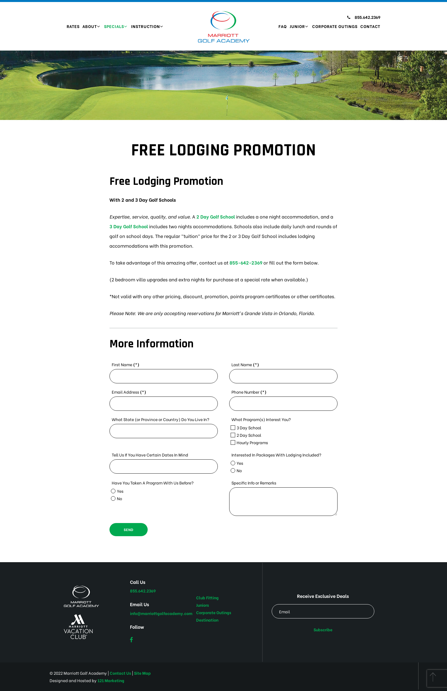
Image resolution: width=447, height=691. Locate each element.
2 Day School (246, 435)
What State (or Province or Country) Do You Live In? (160, 419)
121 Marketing (110, 680)
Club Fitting (207, 597)
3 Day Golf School (128, 226)
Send (128, 529)
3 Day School (246, 427)
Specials (114, 26)
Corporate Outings (334, 26)
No (236, 470)
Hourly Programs (249, 442)
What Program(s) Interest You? (261, 419)
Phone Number (249, 392)
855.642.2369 (363, 17)
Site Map (142, 673)
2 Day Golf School (215, 216)
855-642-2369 (245, 262)
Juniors (202, 605)
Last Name (245, 364)
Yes (237, 463)
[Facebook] (131, 639)
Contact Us (120, 673)
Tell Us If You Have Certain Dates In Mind (150, 455)
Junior (297, 26)
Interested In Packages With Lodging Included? (276, 455)
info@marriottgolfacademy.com (161, 613)
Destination (207, 620)
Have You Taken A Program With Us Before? (153, 483)
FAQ (283, 26)
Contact (370, 26)
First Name (125, 364)
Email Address (129, 392)
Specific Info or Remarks (253, 483)
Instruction (145, 26)
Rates (73, 26)
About (89, 26)
